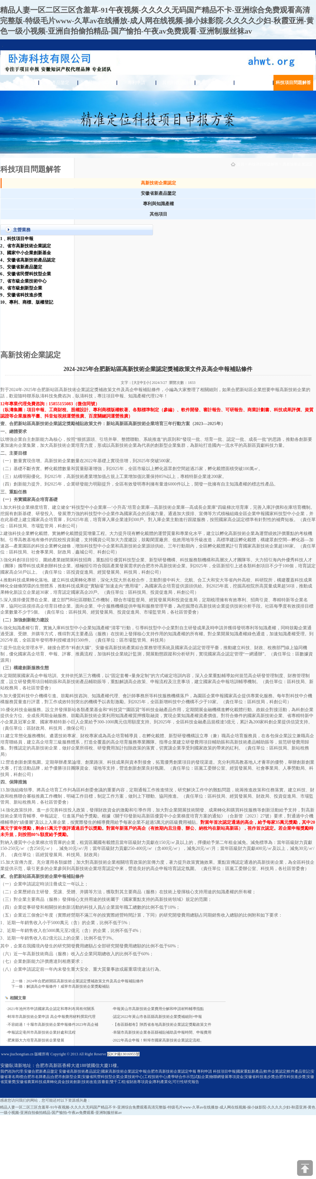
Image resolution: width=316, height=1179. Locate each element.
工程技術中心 (155, 1077)
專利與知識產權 (158, 203)
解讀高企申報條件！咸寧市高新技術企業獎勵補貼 (68, 986)
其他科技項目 (175, 82)
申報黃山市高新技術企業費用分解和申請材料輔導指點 (158, 1009)
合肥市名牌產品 (37, 1077)
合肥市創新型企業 (66, 1077)
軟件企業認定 (275, 1071)
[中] (141, 382)
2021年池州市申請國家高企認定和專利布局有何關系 (51, 1009)
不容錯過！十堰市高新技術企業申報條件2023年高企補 (53, 1024)
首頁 (19, 82)
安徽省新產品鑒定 (158, 193)
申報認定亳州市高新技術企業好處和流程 (42, 1032)
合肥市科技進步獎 (290, 1077)
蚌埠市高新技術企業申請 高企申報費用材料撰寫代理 (51, 1016)
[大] (135, 382)
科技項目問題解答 (293, 82)
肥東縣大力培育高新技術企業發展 (36, 1040)
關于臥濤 (253, 82)
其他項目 (158, 214)
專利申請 (136, 82)
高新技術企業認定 (97, 82)
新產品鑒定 (58, 82)
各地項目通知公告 (214, 82)
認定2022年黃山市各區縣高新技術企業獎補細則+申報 (157, 1016)
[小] (148, 382)
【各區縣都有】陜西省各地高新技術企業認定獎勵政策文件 (162, 1024)
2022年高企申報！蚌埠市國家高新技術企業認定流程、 (158, 1040)
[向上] (305, 1168)
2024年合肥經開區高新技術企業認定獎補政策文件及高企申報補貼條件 (85, 981)
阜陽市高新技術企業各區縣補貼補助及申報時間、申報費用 (162, 1032)
